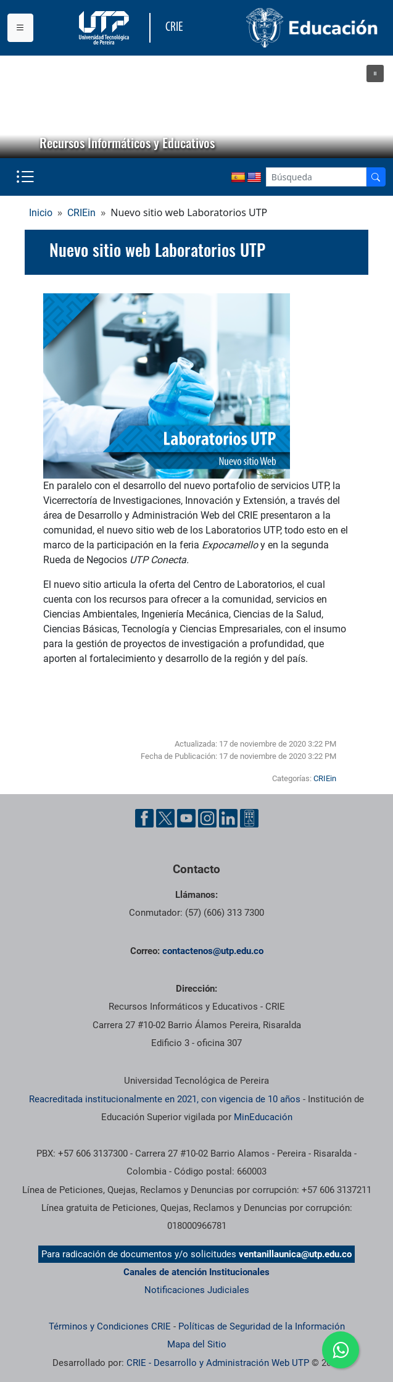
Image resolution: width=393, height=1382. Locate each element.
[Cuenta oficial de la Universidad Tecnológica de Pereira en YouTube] (186, 818)
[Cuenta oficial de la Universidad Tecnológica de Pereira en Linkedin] (228, 818)
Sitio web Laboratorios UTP (122, 697)
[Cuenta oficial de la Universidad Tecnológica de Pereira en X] (165, 818)
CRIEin (81, 213)
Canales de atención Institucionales (196, 1272)
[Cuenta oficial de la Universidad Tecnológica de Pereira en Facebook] (144, 818)
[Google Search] (316, 176)
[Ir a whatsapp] (340, 1349)
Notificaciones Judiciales (196, 1290)
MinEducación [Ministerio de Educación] (263, 1117)
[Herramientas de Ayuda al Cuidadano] (249, 818)
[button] (375, 73)
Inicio (40, 213)
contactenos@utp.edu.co (212, 951)
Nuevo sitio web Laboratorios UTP (157, 249)
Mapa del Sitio (196, 1344)
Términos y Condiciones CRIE (110, 1326)
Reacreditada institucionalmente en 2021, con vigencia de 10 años (164, 1099)
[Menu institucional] (20, 28)
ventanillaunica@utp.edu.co (295, 1254)
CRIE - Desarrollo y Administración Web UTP (217, 1362)
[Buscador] (376, 176)
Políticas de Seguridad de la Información (261, 1326)
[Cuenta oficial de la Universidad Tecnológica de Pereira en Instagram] (207, 818)
